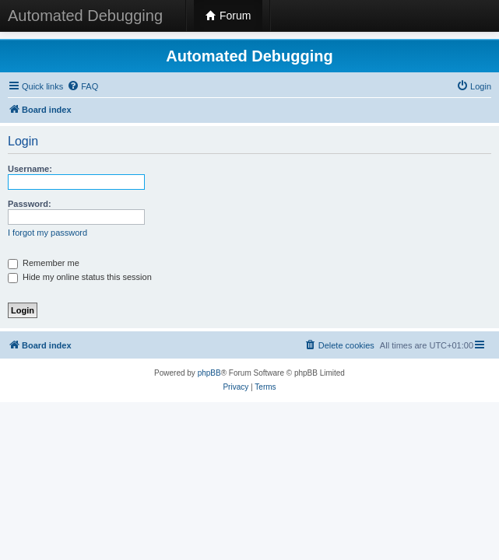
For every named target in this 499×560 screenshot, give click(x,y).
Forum (228, 15)
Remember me (43, 263)
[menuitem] (82, 86)
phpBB (209, 373)
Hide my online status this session (80, 277)
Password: (29, 203)
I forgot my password (47, 232)
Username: (30, 168)
